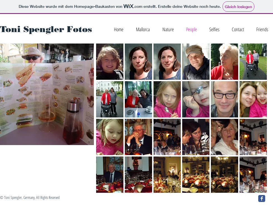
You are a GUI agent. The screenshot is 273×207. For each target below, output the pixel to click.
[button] (109, 62)
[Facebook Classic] (261, 198)
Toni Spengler (32, 29)
